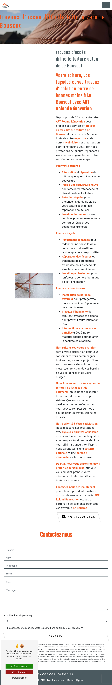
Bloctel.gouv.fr (62, 662)
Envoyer (56, 637)
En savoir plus (79, 517)
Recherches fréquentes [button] (56, 674)
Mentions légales (75, 680)
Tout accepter (19, 666)
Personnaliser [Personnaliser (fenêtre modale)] (19, 678)
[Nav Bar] (106, 5)
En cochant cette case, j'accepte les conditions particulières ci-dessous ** (45, 628)
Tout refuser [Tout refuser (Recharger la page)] (19, 672)
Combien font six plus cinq (18, 615)
